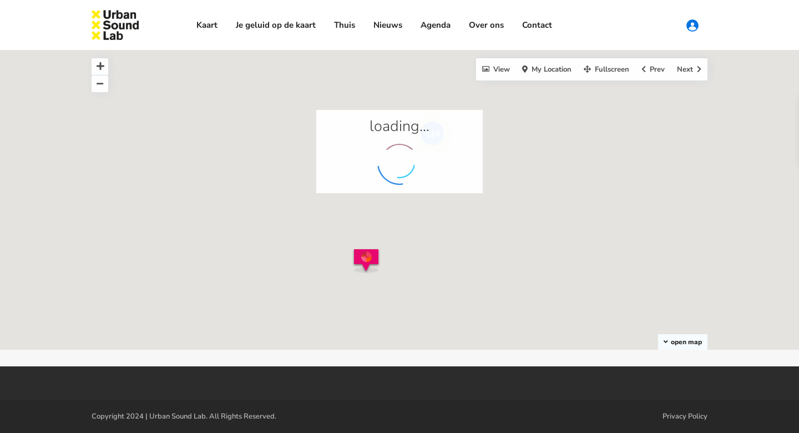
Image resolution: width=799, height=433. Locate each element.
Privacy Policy (685, 416)
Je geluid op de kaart (276, 25)
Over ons (486, 25)
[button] (368, 264)
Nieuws (387, 25)
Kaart (207, 25)
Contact (537, 25)
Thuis (344, 25)
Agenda (436, 25)
